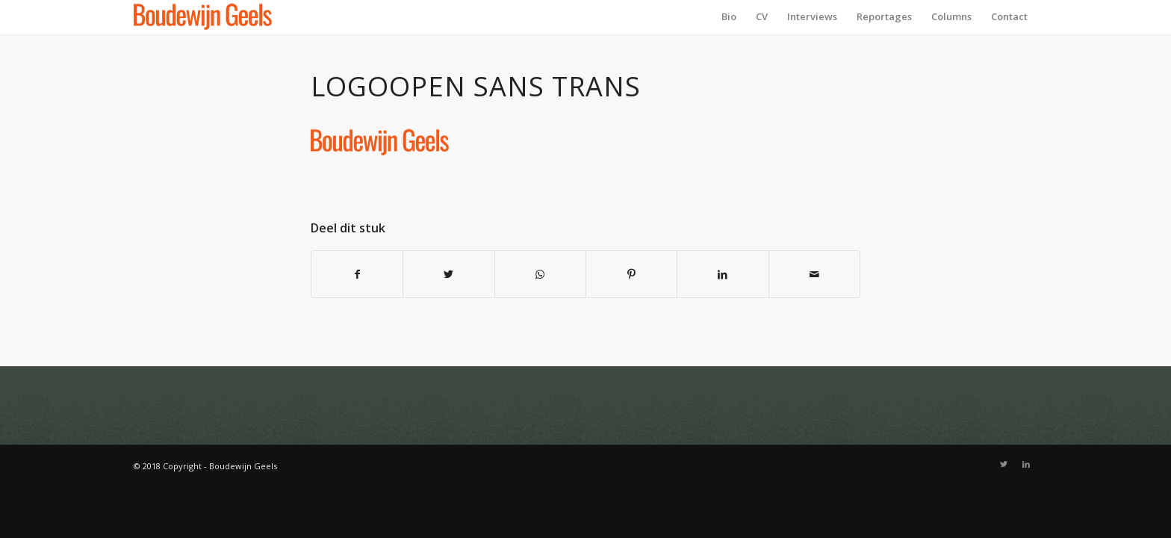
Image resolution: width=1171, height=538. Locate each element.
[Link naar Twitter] (1004, 464)
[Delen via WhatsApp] (540, 274)
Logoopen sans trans (476, 86)
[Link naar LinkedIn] (1026, 464)
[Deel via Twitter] (448, 274)
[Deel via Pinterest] (631, 274)
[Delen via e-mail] (814, 274)
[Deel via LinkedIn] (722, 274)
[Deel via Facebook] (357, 274)
